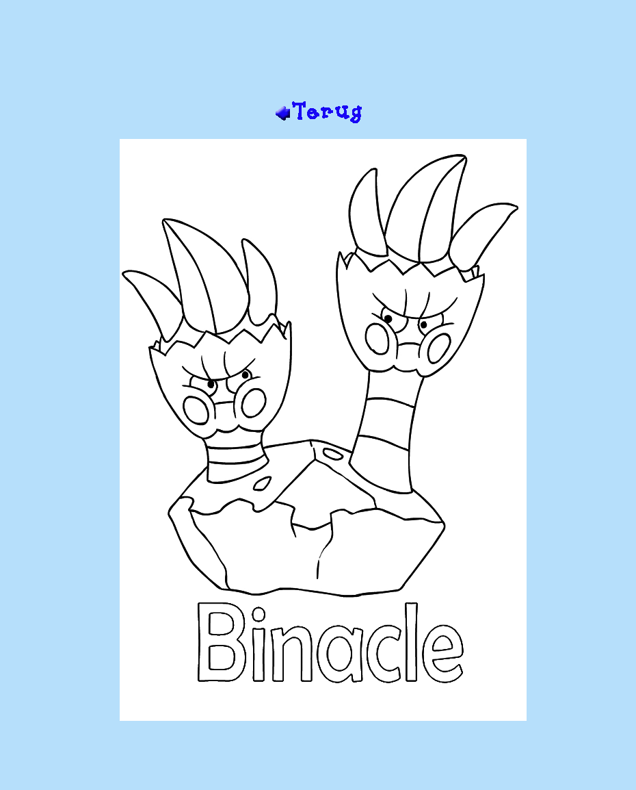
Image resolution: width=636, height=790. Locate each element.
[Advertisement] (318, 55)
